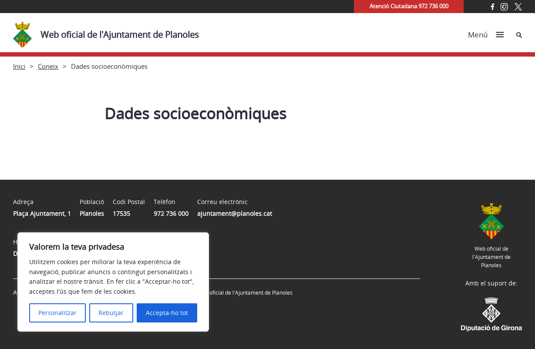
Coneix (48, 66)
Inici (19, 66)
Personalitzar (57, 313)
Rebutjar (111, 313)
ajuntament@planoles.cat (234, 213)
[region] (113, 282)
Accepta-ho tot (167, 313)
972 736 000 (171, 213)
